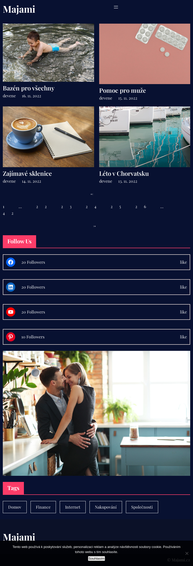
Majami (19, 9)
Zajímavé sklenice (27, 173)
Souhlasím (96, 558)
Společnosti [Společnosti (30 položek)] (142, 507)
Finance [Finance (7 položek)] (43, 507)
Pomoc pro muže (122, 90)
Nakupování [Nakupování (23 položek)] (106, 507)
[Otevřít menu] (116, 7)
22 (44, 206)
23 (69, 206)
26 (144, 206)
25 (119, 206)
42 (11, 213)
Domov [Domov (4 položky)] (14, 507)
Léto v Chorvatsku (124, 173)
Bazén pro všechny (28, 88)
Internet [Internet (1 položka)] (72, 507)
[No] (186, 553)
